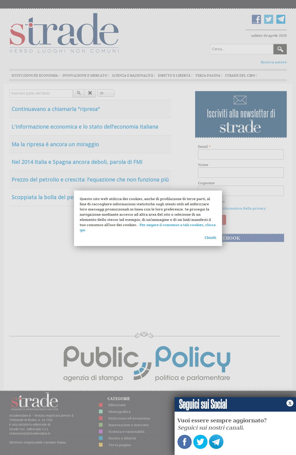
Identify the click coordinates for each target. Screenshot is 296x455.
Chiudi (210, 237)
